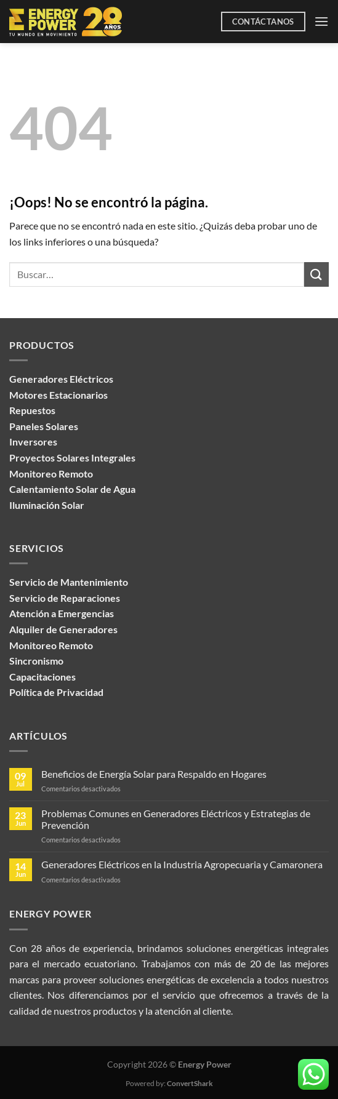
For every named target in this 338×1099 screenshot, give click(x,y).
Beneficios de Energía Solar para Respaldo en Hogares (154, 774)
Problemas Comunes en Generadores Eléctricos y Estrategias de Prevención (175, 819)
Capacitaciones (42, 676)
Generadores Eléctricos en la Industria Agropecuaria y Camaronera (182, 864)
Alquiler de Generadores (63, 629)
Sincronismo (36, 660)
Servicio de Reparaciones (64, 598)
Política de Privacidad (56, 692)
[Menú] (321, 21)
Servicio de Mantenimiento (68, 582)
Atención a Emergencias (61, 613)
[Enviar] (316, 274)
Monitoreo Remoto (51, 645)
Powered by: (169, 1083)
